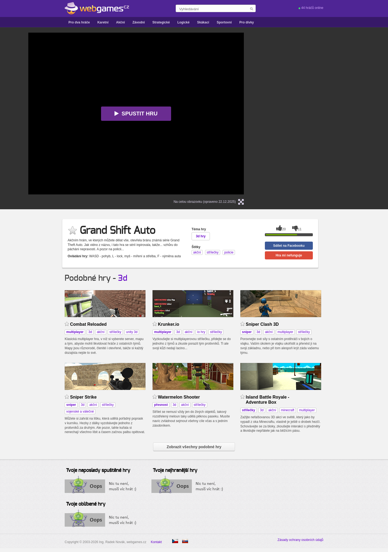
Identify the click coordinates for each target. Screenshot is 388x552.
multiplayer (285, 332)
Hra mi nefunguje (289, 255)
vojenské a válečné (80, 411)
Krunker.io (168, 324)
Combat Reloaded (88, 324)
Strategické (161, 22)
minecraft (287, 410)
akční (101, 332)
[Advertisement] (319, 113)
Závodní (138, 22)
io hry (201, 332)
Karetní (102, 22)
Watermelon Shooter (179, 397)
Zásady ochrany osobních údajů (300, 540)
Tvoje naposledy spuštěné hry (98, 470)
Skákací (203, 22)
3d (122, 278)
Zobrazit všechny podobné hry (194, 447)
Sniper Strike (83, 397)
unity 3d (131, 332)
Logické (183, 22)
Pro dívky (246, 22)
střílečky (115, 332)
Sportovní (224, 22)
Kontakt (156, 542)
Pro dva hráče (79, 22)
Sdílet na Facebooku (289, 246)
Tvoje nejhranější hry (175, 470)
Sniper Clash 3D (262, 324)
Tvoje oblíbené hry (85, 504)
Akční (120, 22)
